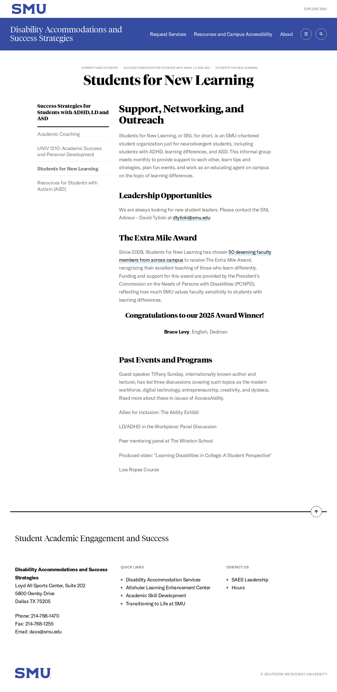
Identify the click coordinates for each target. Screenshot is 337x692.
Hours (238, 587)
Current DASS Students (99, 68)
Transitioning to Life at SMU (155, 603)
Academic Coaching (58, 134)
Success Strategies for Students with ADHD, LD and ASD (167, 68)
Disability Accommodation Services (164, 579)
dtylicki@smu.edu (191, 217)
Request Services (168, 34)
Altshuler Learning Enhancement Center (168, 587)
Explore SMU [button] (315, 9)
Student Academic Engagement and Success (92, 538)
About (286, 34)
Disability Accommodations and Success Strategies (66, 33)
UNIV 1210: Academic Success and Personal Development (69, 151)
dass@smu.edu (45, 631)
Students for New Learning (67, 168)
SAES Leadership (250, 579)
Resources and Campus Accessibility (233, 34)
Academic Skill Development (156, 595)
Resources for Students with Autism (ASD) (67, 185)
